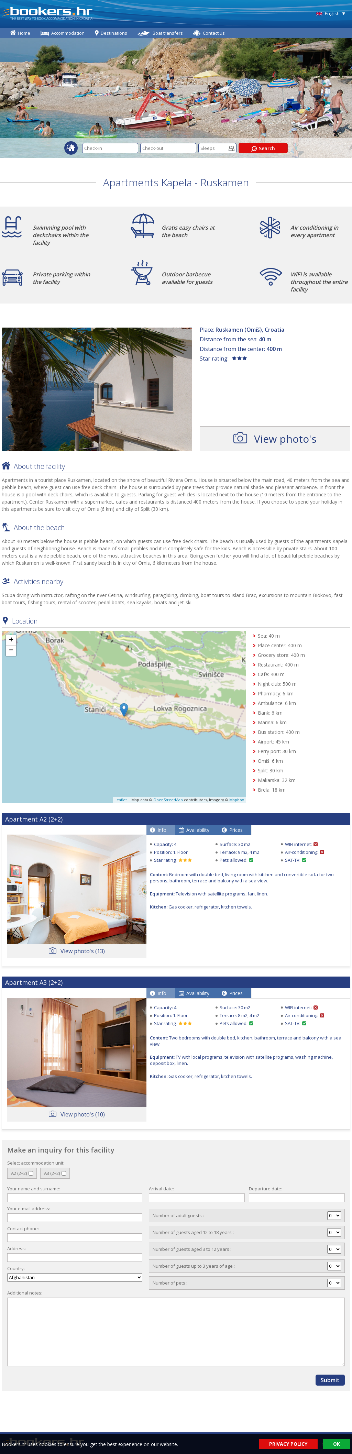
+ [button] (11, 640)
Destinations (114, 33)
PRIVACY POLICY (288, 1444)
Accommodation (68, 33)
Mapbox (236, 799)
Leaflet (120, 799)
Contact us (214, 33)
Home (24, 33)
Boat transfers (168, 33)
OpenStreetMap (168, 799)
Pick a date (133, 148)
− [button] (11, 651)
